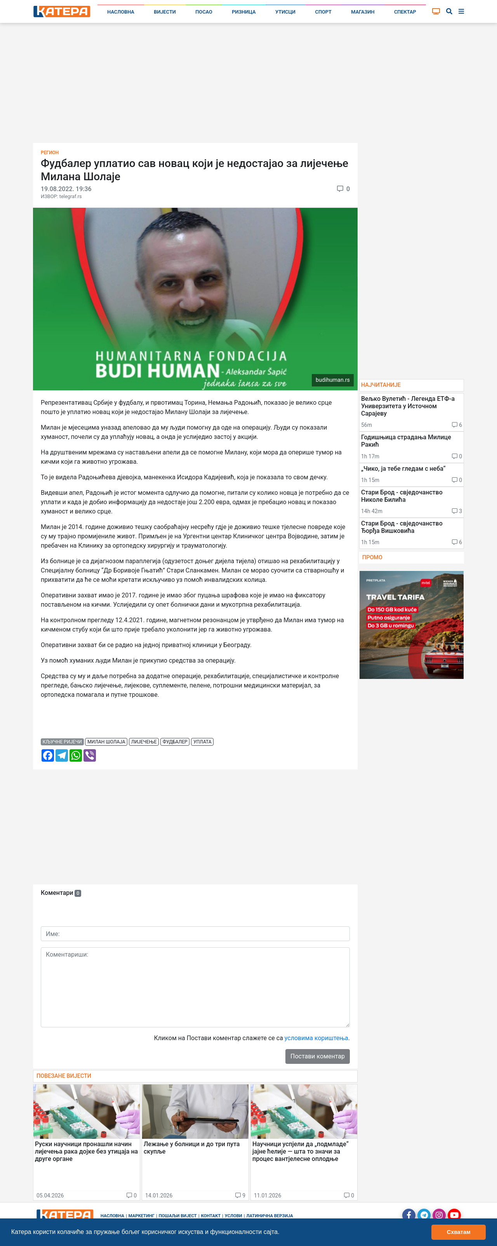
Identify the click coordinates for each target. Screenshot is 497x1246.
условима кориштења (316, 1038)
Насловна (120, 12)
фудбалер (175, 742)
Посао (203, 12)
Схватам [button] (459, 1232)
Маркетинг (142, 1215)
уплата (202, 742)
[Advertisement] (248, 85)
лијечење (143, 742)
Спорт (323, 12)
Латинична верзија (269, 1215)
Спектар (405, 12)
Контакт (211, 1215)
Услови (233, 1215)
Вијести (165, 12)
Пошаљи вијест (178, 1215)
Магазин (362, 12)
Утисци (285, 12)
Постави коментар (317, 1056)
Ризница (243, 12)
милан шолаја (106, 742)
